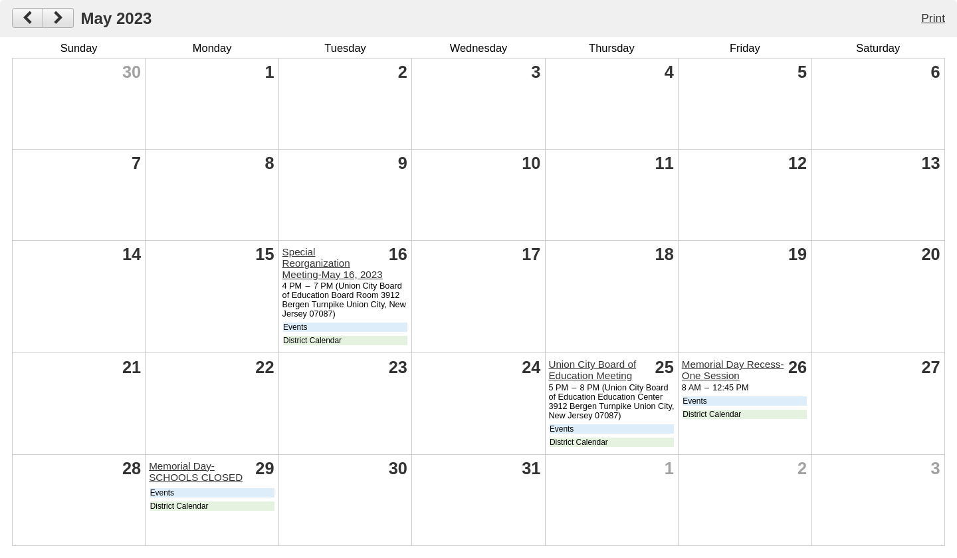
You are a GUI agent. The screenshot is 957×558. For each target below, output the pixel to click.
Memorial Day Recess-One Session (733, 369)
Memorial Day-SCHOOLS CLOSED (196, 471)
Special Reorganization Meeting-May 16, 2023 (332, 263)
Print (933, 18)
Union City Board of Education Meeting (592, 369)
